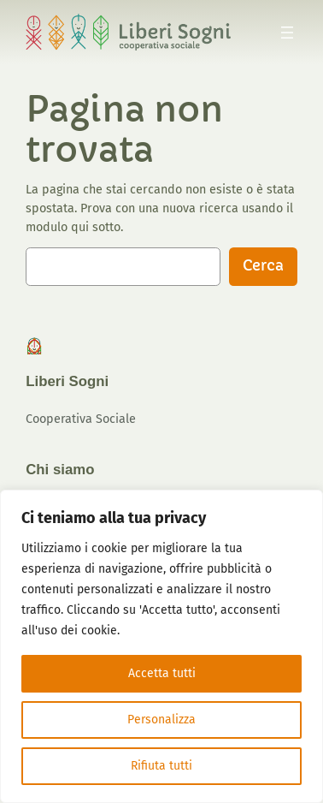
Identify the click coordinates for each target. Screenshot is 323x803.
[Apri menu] (287, 32)
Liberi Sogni (67, 381)
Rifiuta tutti (161, 765)
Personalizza (161, 719)
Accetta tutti (162, 673)
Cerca (263, 266)
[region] (161, 646)
